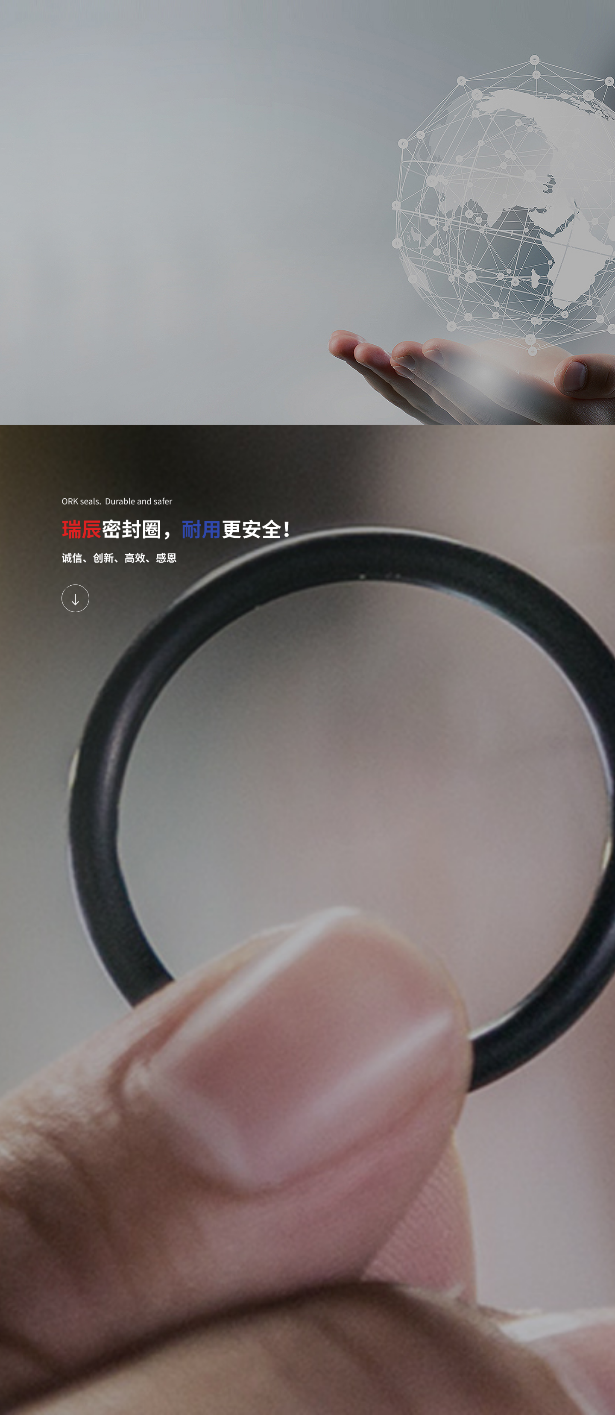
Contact (409, 13)
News (347, 13)
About (237, 13)
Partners (312, 13)
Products (273, 13)
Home (204, 13)
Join (376, 13)
